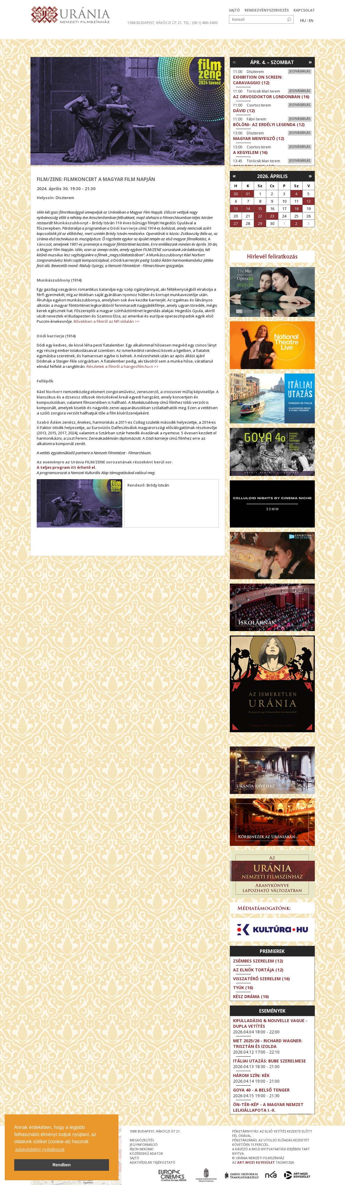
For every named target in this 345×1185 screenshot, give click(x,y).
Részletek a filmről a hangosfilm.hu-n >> (122, 366)
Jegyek (274, 34)
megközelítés (142, 1140)
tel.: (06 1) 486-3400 (201, 22)
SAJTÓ (234, 10)
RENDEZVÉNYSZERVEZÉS (267, 10)
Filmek (44, 34)
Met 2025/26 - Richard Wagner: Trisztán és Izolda (267, 1043)
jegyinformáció (144, 1144)
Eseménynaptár (235, 34)
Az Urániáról (134, 34)
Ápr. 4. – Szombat (272, 62)
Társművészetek (85, 34)
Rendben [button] (61, 1164)
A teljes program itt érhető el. (66, 467)
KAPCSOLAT (304, 10)
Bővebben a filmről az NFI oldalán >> (106, 321)
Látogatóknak (183, 34)
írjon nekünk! (141, 1149)
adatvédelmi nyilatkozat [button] (39, 1149)
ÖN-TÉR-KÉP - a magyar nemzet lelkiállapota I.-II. (268, 1107)
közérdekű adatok (146, 1153)
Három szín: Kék (251, 1075)
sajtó (134, 1158)
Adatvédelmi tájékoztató (152, 1162)
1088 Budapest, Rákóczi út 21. (155, 22)
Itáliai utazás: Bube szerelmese (269, 1061)
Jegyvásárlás (299, 71)
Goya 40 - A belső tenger (261, 1090)
